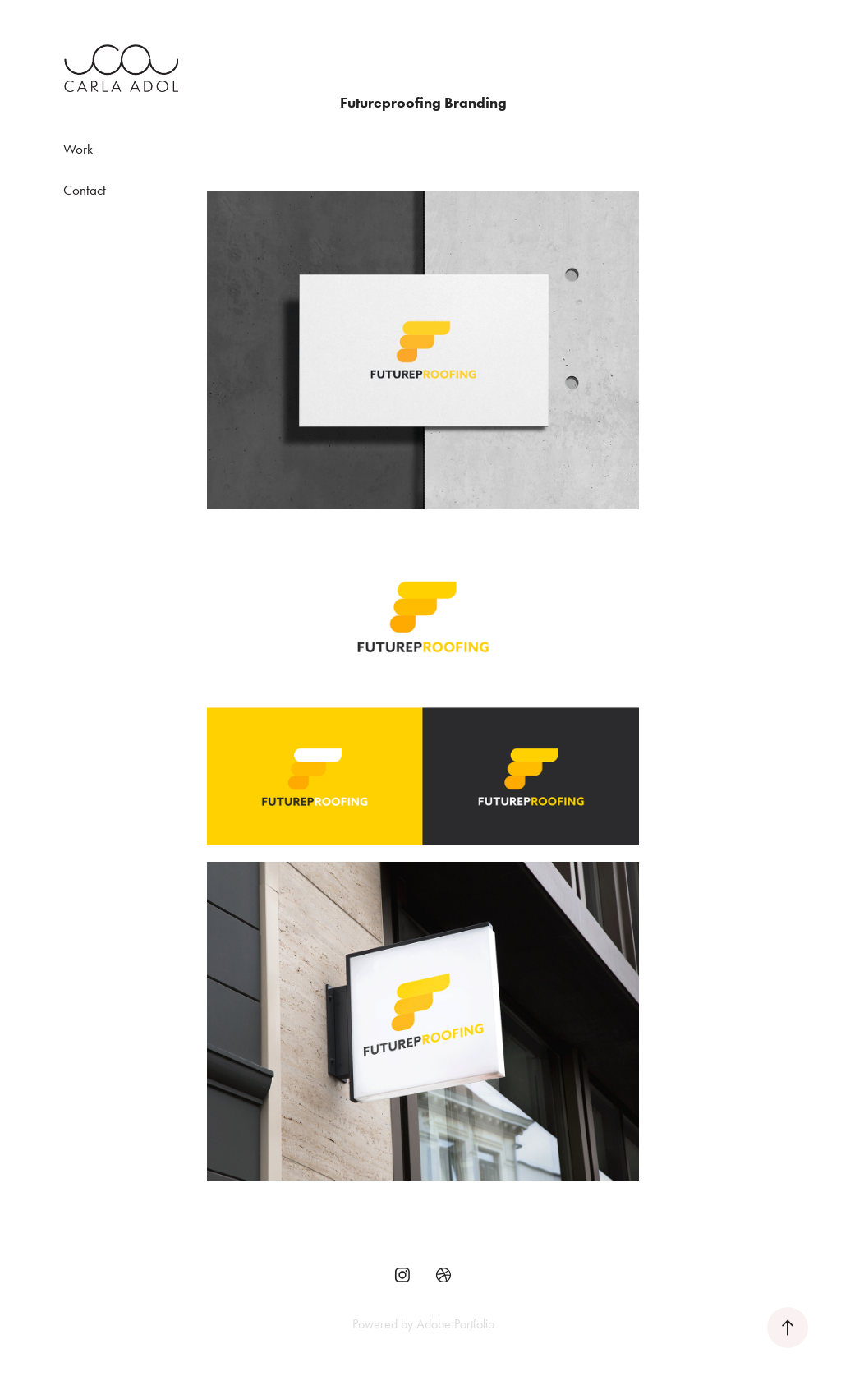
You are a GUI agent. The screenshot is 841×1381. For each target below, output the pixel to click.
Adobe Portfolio (455, 1324)
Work (78, 148)
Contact (84, 190)
